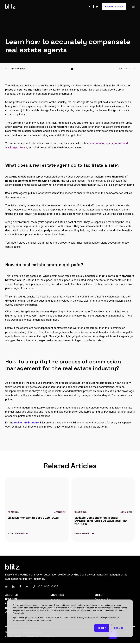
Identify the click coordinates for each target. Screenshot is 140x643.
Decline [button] (118, 628)
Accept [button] (102, 628)
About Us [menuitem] (11, 595)
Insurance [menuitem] (55, 599)
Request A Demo (114, 6)
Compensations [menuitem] (103, 599)
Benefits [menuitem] (11, 599)
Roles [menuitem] (98, 595)
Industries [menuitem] (57, 595)
